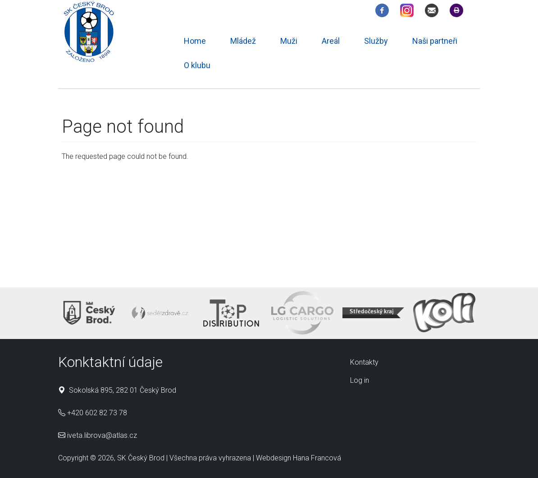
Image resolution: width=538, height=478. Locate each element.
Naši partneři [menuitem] (434, 41)
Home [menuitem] (195, 41)
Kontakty (364, 362)
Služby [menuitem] (376, 41)
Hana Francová (317, 458)
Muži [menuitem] (288, 41)
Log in (359, 380)
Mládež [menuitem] (243, 41)
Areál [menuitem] (331, 41)
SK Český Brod (140, 458)
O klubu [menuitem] (197, 65)
